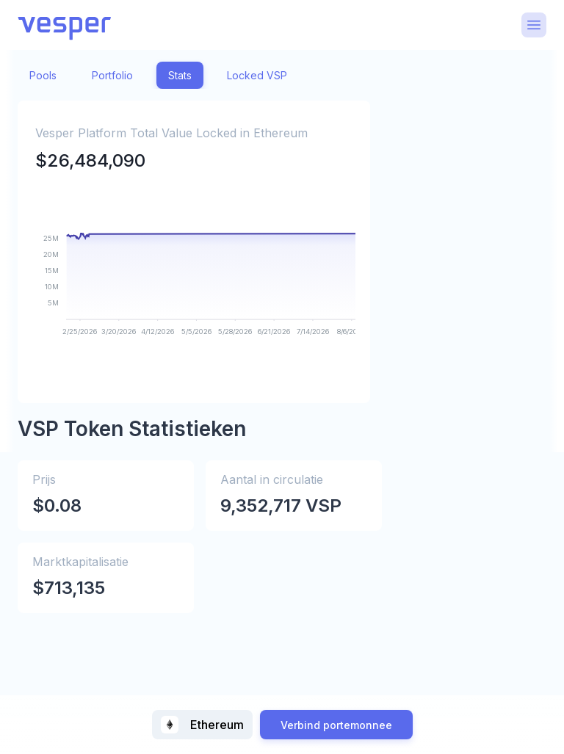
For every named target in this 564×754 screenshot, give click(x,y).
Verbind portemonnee (336, 725)
